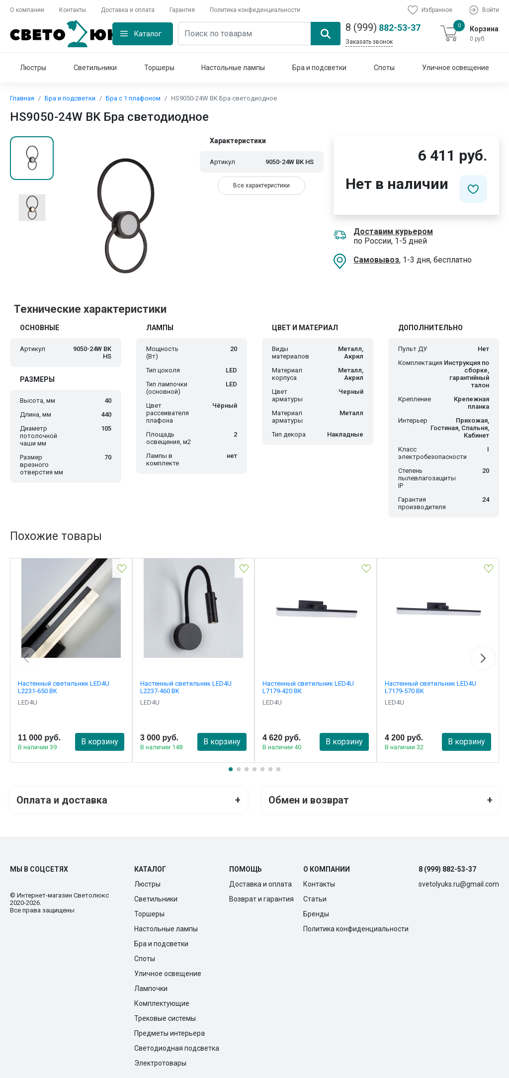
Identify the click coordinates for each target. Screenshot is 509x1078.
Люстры (33, 68)
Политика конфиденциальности (255, 9)
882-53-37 (383, 27)
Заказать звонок (369, 41)
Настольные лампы (233, 68)
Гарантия (182, 9)
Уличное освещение (455, 68)
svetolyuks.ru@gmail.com (459, 884)
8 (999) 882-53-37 (447, 869)
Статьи (315, 898)
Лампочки (151, 988)
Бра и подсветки (319, 68)
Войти (483, 9)
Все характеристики (261, 185)
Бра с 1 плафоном (133, 98)
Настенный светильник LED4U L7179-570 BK (430, 687)
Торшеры (159, 68)
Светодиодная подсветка (176, 1048)
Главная (22, 98)
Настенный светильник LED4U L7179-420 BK (308, 687)
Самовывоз (376, 260)
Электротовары (160, 1063)
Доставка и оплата (128, 9)
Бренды (316, 913)
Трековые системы (165, 1018)
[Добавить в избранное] (473, 189)
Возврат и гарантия (261, 898)
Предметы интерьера (169, 1033)
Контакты (72, 9)
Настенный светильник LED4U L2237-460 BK (186, 687)
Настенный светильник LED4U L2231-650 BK (63, 687)
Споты (384, 68)
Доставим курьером (393, 231)
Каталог (148, 33)
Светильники (95, 68)
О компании (27, 9)
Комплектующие (161, 1003)
